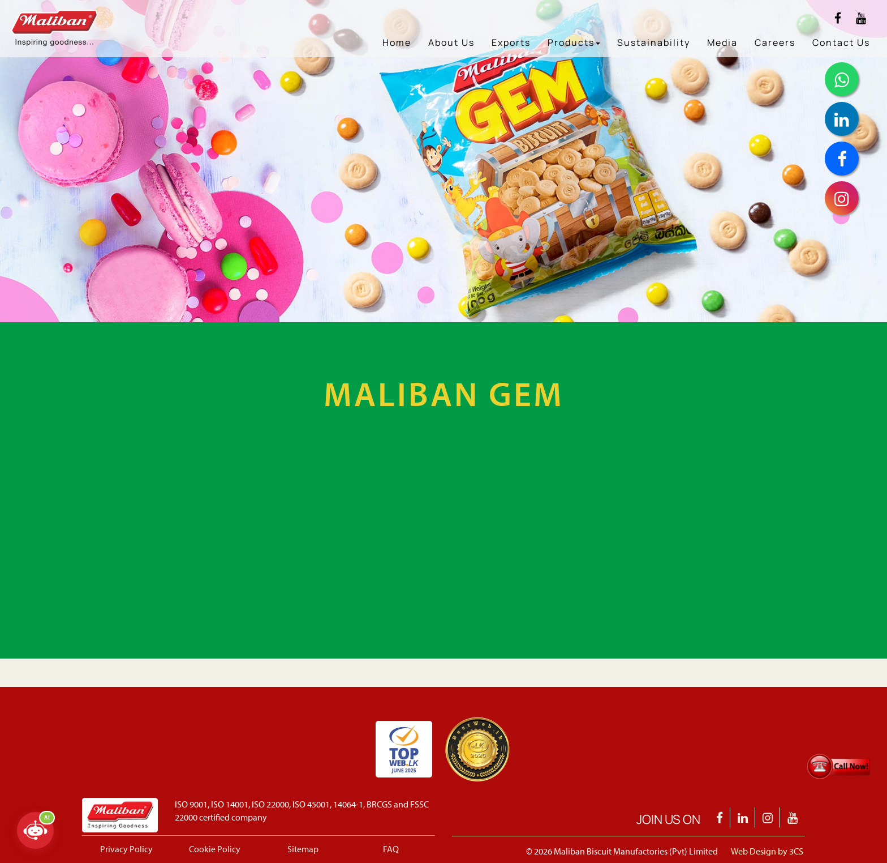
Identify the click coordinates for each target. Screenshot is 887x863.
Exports (511, 42)
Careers (775, 42)
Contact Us (841, 42)
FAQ (391, 849)
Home (396, 42)
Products (574, 42)
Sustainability (653, 42)
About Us (451, 42)
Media (722, 42)
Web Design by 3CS (767, 851)
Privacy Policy (126, 849)
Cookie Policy (214, 849)
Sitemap (302, 849)
